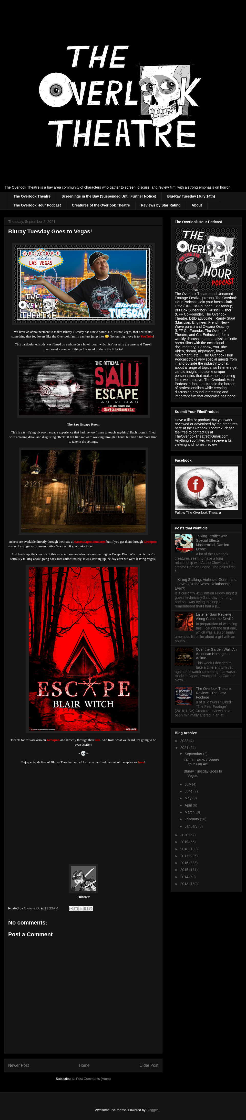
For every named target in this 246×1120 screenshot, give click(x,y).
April (188, 805)
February (192, 819)
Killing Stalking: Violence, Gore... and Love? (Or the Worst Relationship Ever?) (206, 584)
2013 (184, 884)
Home (84, 1065)
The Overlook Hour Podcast (37, 205)
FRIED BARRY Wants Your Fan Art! (201, 762)
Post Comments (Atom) (93, 1079)
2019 (184, 842)
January (191, 826)
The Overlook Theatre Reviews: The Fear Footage (213, 693)
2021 (184, 748)
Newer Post (18, 1065)
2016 (184, 863)
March (190, 812)
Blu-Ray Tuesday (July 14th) (191, 196)
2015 (184, 870)
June (188, 791)
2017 (184, 856)
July (188, 784)
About (197, 205)
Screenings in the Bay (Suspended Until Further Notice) (108, 196)
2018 (184, 849)
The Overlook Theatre (32, 196)
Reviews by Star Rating (161, 205)
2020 (184, 835)
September (193, 754)
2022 (184, 741)
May (188, 798)
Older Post (148, 1065)
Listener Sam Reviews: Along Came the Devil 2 (215, 616)
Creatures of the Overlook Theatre (101, 205)
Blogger (152, 1110)
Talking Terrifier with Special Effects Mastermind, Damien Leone (212, 542)
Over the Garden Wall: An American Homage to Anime (216, 653)
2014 (184, 877)
